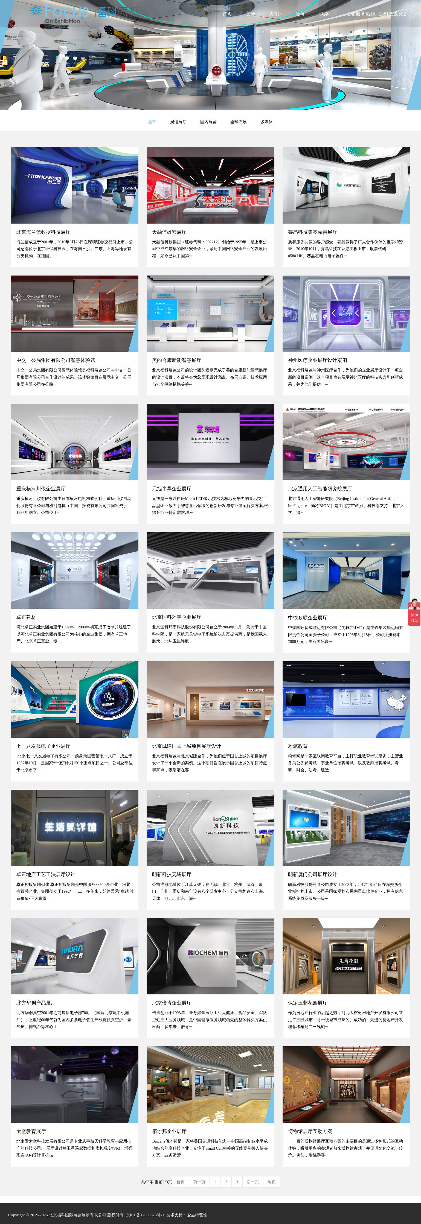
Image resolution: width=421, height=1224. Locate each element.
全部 (152, 122)
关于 (251, 13)
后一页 (253, 1182)
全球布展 (238, 122)
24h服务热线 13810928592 (377, 13)
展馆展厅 (178, 122)
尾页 (272, 1182)
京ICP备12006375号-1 (145, 1215)
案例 (275, 13)
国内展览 (208, 122)
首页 (227, 13)
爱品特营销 (197, 1215)
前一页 (199, 1182)
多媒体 (266, 122)
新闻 (301, 13)
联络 (324, 13)
